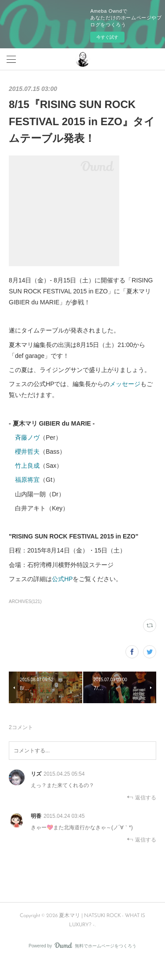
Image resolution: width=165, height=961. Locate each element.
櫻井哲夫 (27, 451)
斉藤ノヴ (27, 437)
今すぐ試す (107, 37)
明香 (36, 816)
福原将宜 (27, 479)
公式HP (62, 578)
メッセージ (125, 383)
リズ (36, 774)
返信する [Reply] (141, 797)
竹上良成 (27, 465)
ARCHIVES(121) (25, 601)
